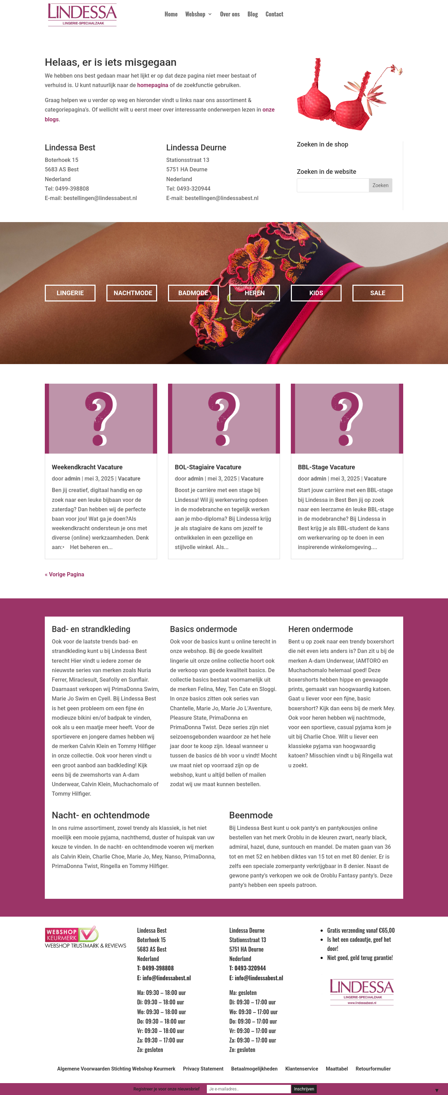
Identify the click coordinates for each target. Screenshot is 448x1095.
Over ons (230, 15)
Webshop (195, 15)
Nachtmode (133, 293)
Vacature (129, 478)
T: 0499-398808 (155, 968)
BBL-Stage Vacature (326, 467)
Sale (377, 293)
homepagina (152, 85)
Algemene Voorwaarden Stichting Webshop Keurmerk (116, 1069)
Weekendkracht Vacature (87, 467)
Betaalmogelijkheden (254, 1069)
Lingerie (70, 293)
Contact (275, 15)
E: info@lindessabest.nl (164, 978)
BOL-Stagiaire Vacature (208, 467)
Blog (252, 15)
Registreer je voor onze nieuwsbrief (166, 1089)
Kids (316, 293)
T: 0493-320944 (247, 968)
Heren (255, 293)
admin (72, 478)
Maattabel (337, 1069)
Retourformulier (373, 1069)
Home (170, 15)
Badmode (193, 293)
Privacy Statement (203, 1069)
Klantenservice (301, 1069)
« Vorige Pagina (64, 574)
